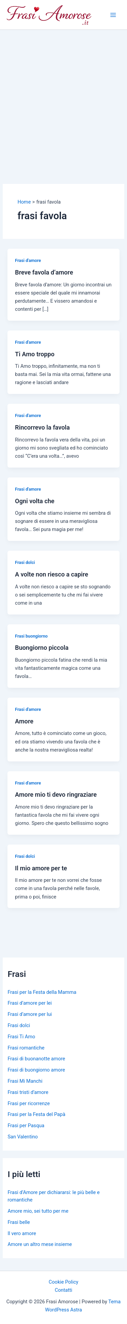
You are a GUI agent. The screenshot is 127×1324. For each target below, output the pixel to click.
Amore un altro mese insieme (39, 1244)
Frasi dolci (25, 562)
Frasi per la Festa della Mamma (41, 992)
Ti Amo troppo (35, 354)
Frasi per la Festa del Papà (36, 1114)
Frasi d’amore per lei (29, 1003)
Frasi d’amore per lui (29, 1014)
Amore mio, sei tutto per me (37, 1211)
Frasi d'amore (28, 260)
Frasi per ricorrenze (28, 1103)
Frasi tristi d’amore (27, 1092)
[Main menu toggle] (113, 15)
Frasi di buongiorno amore (36, 1070)
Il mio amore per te (41, 868)
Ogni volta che (34, 501)
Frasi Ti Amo (21, 1037)
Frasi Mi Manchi (24, 1081)
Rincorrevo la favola (42, 427)
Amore (24, 721)
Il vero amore (21, 1233)
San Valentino (22, 1137)
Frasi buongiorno (31, 636)
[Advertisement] (63, 96)
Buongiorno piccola (41, 647)
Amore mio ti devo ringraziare (56, 794)
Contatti (63, 1290)
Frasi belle (18, 1222)
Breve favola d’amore (44, 272)
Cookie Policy (63, 1282)
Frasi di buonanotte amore (36, 1059)
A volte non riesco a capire (51, 574)
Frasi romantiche (25, 1048)
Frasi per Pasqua (25, 1125)
